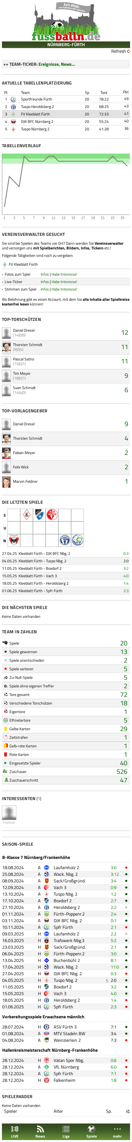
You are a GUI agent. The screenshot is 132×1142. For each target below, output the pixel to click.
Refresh (118, 51)
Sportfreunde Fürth (36, 99)
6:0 (114, 1067)
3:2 (126, 568)
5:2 (114, 940)
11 (124, 347)
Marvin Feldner (25, 481)
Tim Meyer (21, 373)
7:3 (114, 1040)
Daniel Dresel (24, 330)
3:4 (114, 880)
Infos (45, 274)
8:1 (114, 960)
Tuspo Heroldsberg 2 (37, 106)
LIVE (15, 1132)
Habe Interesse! (64, 274)
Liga (66, 1132)
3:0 (114, 867)
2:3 (126, 591)
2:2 (114, 907)
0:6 (114, 1060)
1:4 (126, 583)
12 (124, 332)
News (40, 1132)
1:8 (114, 1080)
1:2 (114, 894)
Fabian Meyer (24, 452)
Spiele (91, 1132)
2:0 (126, 561)
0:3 (126, 553)
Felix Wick (21, 467)
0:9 (114, 887)
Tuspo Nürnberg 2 (35, 129)
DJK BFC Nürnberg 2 (37, 121)
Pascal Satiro (23, 359)
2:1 (114, 927)
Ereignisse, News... (56, 64)
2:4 (114, 914)
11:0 (115, 967)
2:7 (114, 900)
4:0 (126, 576)
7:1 (114, 1027)
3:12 (115, 874)
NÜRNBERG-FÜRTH (66, 44)
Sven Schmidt (24, 388)
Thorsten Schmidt (27, 344)
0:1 (114, 920)
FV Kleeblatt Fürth (35, 114)
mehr (117, 1132)
